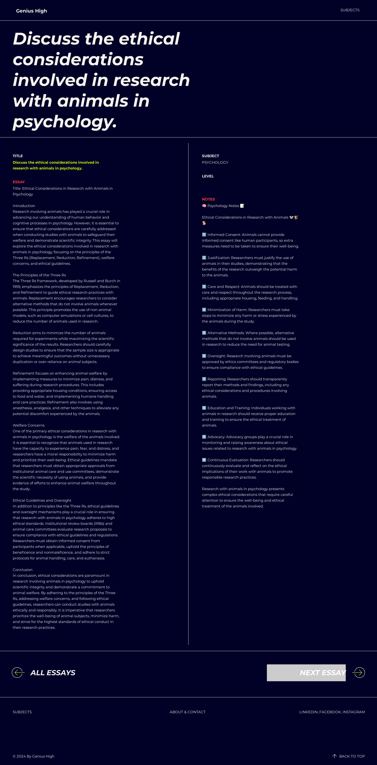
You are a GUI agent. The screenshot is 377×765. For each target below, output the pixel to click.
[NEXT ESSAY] (306, 672)
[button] (350, 10)
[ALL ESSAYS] (70, 672)
